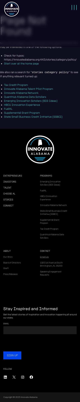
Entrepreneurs (12, 175)
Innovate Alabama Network (53, 205)
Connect (8, 205)
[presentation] (28, 343)
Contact (45, 250)
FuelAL (43, 190)
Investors (9, 181)
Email (6, 323)
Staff (5, 268)
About (7, 250)
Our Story (7, 256)
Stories (8, 199)
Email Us (44, 256)
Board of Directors (12, 262)
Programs (46, 175)
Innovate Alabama (11, 9)
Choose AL (9, 193)
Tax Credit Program (49, 228)
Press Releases (10, 274)
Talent (7, 187)
